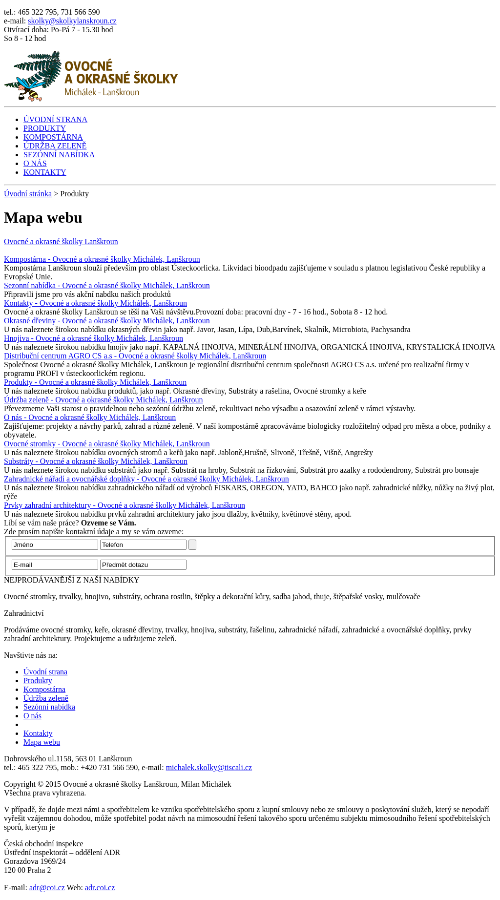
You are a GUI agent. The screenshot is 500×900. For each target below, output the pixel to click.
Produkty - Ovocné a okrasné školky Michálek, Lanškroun (95, 382)
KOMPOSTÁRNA (53, 137)
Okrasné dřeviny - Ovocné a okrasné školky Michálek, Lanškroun (107, 320)
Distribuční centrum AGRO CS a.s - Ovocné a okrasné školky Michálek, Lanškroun (135, 356)
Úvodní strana (45, 672)
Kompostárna (44, 689)
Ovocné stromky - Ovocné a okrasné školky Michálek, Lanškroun (107, 444)
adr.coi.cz (100, 887)
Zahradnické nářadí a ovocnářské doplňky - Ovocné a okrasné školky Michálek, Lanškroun (146, 479)
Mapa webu (41, 742)
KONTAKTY (44, 172)
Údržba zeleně (45, 698)
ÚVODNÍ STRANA (55, 119)
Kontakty (38, 733)
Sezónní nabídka (49, 707)
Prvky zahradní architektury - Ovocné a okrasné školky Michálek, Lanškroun (124, 505)
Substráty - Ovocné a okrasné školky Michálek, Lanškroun (96, 461)
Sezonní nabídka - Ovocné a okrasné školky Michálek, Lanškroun (107, 285)
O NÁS (35, 163)
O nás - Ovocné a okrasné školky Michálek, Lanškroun (90, 417)
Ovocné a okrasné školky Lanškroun (61, 241)
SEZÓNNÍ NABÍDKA (59, 154)
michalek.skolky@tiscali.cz (209, 767)
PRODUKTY (44, 128)
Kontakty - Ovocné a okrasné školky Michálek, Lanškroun (95, 303)
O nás (32, 716)
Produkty (37, 680)
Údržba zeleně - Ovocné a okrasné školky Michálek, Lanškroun (103, 400)
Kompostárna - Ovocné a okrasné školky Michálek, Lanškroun (102, 259)
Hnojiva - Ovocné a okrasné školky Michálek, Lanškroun (93, 338)
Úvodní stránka (28, 193)
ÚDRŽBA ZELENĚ (54, 146)
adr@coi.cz (47, 887)
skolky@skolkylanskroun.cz (72, 21)
